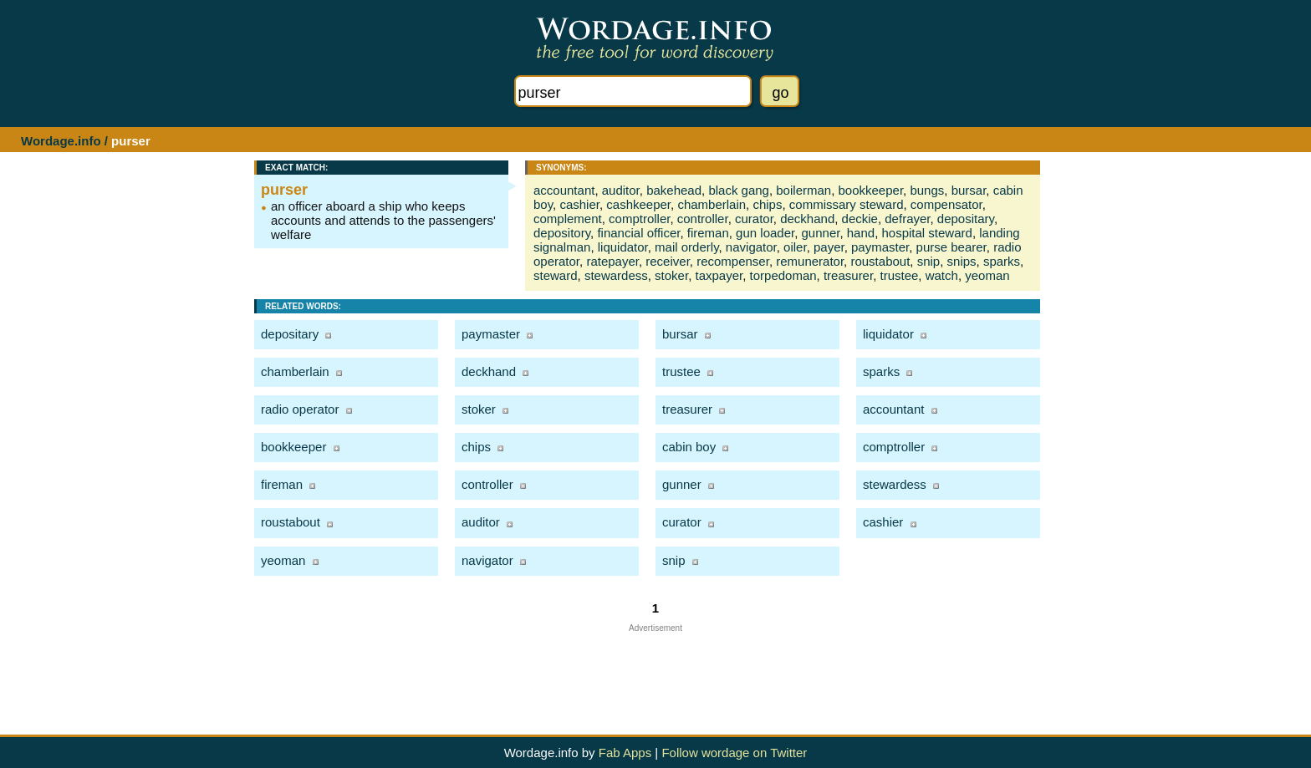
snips (962, 261)
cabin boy (689, 447)
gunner (821, 233)
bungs (927, 190)
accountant (563, 190)
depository (561, 233)
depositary (965, 218)
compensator (946, 204)
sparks (1001, 261)
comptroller (639, 218)
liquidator (623, 247)
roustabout (880, 261)
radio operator (300, 409)
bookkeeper (871, 190)
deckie (860, 218)
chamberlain (711, 204)
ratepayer (612, 261)
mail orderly (686, 247)
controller (702, 218)
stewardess (616, 275)
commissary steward (846, 204)
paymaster (880, 247)
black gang (738, 190)
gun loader (765, 233)
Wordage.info (61, 141)
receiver (667, 261)
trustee (899, 275)
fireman (708, 233)
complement (567, 218)
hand (861, 233)
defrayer (907, 218)
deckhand (807, 218)
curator (754, 218)
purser (284, 189)
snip (929, 261)
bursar (969, 190)
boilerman (803, 190)
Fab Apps (625, 752)
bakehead (673, 190)
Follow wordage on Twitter (734, 752)
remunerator (810, 261)
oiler (795, 247)
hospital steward (926, 233)
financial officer (638, 233)
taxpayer (718, 275)
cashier (579, 204)
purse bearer (951, 247)
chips (767, 204)
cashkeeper (638, 204)
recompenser (732, 261)
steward (555, 275)
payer (829, 247)
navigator (751, 247)
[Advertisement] (655, 670)
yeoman (987, 275)
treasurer (848, 275)
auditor (621, 190)
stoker (671, 275)
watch (942, 275)
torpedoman (783, 275)
